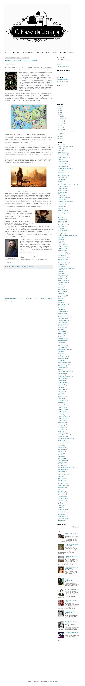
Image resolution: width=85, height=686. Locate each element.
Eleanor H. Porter (62, 331)
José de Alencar (62, 206)
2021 (59, 106)
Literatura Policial (62, 250)
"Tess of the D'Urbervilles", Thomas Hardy (71, 568)
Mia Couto (60, 444)
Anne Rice (60, 287)
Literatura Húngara (62, 411)
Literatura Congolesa (63, 409)
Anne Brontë (61, 286)
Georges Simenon (62, 358)
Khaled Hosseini (62, 396)
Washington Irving (62, 516)
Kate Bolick (60, 395)
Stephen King (61, 491)
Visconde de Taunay (63, 513)
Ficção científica (62, 347)
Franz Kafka (61, 351)
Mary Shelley (61, 255)
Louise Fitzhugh (62, 427)
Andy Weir (60, 284)
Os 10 (59, 215)
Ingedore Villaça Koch (63, 382)
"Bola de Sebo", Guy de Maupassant (70, 622)
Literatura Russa (62, 420)
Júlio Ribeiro (61, 393)
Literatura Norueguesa (63, 416)
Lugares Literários (39, 52)
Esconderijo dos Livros (63, 66)
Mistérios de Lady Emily (63, 257)
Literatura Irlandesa (62, 172)
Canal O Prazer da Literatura (65, 60)
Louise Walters (61, 429)
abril (61, 125)
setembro (62, 123)
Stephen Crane (61, 264)
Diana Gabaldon (62, 327)
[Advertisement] (28, 284)
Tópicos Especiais (62, 161)
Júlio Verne (60, 243)
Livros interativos (62, 424)
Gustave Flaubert (62, 367)
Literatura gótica (62, 422)
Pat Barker (60, 456)
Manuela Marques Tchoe (64, 435)
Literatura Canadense (63, 246)
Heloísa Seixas (61, 373)
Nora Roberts (61, 451)
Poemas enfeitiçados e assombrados (66, 467)
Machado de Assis (62, 190)
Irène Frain (60, 384)
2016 (59, 136)
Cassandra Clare (62, 311)
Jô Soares (60, 241)
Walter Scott (61, 514)
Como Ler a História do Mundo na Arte (67, 184)
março (61, 127)
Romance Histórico (62, 154)
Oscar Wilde (61, 261)
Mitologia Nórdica (62, 447)
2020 (59, 108)
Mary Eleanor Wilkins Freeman (65, 438)
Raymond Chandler (62, 469)
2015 (59, 138)
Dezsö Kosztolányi (62, 326)
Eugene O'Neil (61, 342)
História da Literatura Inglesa (65, 376)
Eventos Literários (16, 52)
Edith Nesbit (61, 226)
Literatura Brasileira (62, 152)
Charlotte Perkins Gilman (64, 317)
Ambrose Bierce (62, 278)
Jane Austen (61, 170)
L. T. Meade (60, 398)
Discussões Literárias (28, 52)
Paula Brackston (62, 464)
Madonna (60, 431)
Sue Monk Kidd (61, 493)
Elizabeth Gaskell (62, 333)
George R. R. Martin (62, 356)
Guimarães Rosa (62, 366)
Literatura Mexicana (62, 413)
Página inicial (71, 52)
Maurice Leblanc (62, 440)
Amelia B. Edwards (62, 280)
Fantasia (60, 228)
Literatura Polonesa (62, 418)
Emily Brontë (61, 335)
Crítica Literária (61, 179)
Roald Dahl (60, 217)
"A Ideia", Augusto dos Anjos (72, 589)
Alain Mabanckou (62, 275)
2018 (59, 112)
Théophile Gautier (62, 502)
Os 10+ (47, 52)
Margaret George (62, 436)
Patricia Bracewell (62, 458)
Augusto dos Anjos (62, 291)
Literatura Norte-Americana (25, 267)
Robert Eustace (61, 471)
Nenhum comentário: (28, 266)
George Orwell (61, 355)
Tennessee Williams (62, 496)
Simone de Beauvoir (63, 485)
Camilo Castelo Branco (63, 304)
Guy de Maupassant (62, 230)
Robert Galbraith (62, 473)
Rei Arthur (60, 194)
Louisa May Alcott (62, 425)
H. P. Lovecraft (61, 232)
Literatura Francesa (62, 155)
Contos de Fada (62, 223)
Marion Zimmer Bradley (63, 253)
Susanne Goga (61, 494)
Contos (59, 150)
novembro (62, 118)
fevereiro (62, 129)
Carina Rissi (61, 306)
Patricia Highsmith (62, 460)
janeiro (61, 133)
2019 (59, 110)
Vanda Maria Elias (62, 509)
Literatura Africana (62, 244)
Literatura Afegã (62, 404)
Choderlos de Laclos (63, 318)
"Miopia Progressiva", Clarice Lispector (70, 579)
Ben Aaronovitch (62, 296)
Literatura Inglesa (62, 148)
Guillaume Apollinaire (63, 364)
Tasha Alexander (62, 266)
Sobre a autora (62, 52)
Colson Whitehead (62, 322)
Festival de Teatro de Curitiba (65, 201)
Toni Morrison (61, 504)
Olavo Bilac (60, 454)
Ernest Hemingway (62, 340)
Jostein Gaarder (62, 389)
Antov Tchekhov (62, 289)
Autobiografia (61, 293)
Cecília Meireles (62, 313)
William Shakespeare (63, 175)
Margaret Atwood (62, 252)
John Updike (61, 387)
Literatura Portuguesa (63, 210)
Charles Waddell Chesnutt (64, 315)
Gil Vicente (60, 360)
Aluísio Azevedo (62, 277)
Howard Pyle (61, 380)
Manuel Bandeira (62, 433)
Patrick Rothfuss (35, 267)
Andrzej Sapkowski (62, 282)
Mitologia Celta (61, 192)
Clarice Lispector (62, 195)
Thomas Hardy (61, 500)
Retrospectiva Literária (63, 263)
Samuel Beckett (61, 482)
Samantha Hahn (62, 480)
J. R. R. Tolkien (61, 385)
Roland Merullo (61, 478)
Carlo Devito (61, 307)
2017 (59, 115)
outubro (61, 121)
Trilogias (60, 507)
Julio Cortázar (61, 391)
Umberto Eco (61, 271)
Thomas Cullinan (62, 498)
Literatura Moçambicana (63, 415)
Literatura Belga (62, 407)
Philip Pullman (61, 465)
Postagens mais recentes (11, 298)
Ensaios (60, 336)
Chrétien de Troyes (62, 320)
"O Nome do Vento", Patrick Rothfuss (21, 61)
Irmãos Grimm (61, 237)
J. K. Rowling (61, 203)
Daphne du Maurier (62, 224)
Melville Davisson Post (63, 442)
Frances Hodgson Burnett (64, 349)
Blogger (56, 681)
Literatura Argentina (62, 405)
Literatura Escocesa (62, 248)
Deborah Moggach (62, 324)
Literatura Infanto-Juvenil (64, 165)
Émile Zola (60, 520)
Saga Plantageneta (62, 166)
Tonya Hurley (61, 505)
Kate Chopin (61, 208)
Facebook (54, 52)
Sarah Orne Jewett (62, 483)
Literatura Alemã (62, 188)
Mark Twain (60, 214)
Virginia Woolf (61, 273)
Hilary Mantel (61, 375)
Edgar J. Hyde (61, 329)
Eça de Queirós (61, 344)
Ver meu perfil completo (62, 81)
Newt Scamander (62, 449)
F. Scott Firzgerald (62, 346)
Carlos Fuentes (61, 309)
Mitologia (60, 181)
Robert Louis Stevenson (63, 474)
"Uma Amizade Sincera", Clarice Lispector (71, 611)
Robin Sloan (61, 476)
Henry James (61, 234)
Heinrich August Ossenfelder (64, 371)
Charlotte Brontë (62, 221)
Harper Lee (60, 369)
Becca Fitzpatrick (62, 295)
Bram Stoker (61, 298)
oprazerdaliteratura (63, 79)
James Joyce (61, 204)
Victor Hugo (60, 511)
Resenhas (7, 52)
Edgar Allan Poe (62, 199)
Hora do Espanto (62, 378)
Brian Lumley (61, 302)
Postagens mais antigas (47, 298)
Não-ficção (60, 453)
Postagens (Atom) (13, 301)
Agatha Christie (61, 183)
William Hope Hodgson (63, 518)
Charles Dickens (62, 219)
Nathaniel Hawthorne (63, 259)
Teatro (59, 159)
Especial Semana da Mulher (64, 168)
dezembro (62, 116)
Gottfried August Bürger (63, 362)
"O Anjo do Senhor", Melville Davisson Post (72, 545)
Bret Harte (60, 300)
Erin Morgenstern (62, 338)
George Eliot (61, 353)
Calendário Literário (62, 177)
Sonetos (60, 489)
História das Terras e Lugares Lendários (67, 235)
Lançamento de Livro (63, 400)
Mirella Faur (61, 445)
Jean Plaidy (60, 163)
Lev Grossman (61, 402)
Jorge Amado (61, 239)
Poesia (59, 174)
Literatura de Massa (15, 267)
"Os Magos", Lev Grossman (71, 632)
